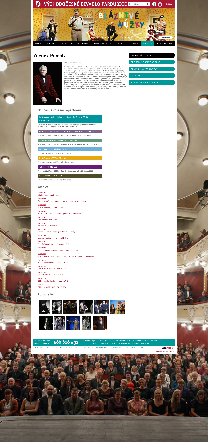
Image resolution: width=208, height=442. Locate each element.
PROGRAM (50, 43)
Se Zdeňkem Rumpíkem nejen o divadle (53, 263)
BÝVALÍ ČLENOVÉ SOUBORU (145, 82)
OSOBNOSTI (137, 76)
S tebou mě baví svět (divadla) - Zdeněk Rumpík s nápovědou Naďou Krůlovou (68, 256)
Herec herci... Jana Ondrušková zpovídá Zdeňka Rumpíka (60, 214)
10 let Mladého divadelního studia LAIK (53, 281)
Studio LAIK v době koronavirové (50, 275)
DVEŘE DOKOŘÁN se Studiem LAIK (52, 269)
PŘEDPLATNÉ (100, 43)
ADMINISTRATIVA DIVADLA (144, 69)
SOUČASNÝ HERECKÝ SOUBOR (147, 55)
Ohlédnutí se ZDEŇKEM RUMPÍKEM (52, 287)
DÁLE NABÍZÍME (164, 43)
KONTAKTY (116, 43)
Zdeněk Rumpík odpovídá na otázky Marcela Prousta (58, 250)
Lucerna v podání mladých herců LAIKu (53, 238)
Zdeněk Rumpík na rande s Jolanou (51, 207)
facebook (154, 3)
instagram (160, 4)
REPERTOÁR (67, 43)
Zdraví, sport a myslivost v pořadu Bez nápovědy (56, 232)
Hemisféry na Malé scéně (47, 220)
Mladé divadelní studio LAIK (48, 195)
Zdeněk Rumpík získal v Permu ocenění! (53, 244)
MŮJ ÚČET (168, 4)
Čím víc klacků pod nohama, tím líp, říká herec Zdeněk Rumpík (62, 201)
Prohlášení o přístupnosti (165, 351)
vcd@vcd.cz (156, 341)
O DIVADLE (133, 43)
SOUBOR (147, 43)
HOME (38, 43)
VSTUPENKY (83, 43)
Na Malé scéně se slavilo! (47, 226)
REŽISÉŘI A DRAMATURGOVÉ (146, 62)
